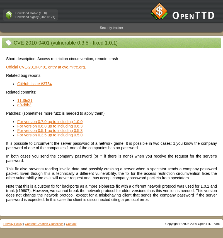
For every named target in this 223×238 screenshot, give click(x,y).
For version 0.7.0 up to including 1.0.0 (50, 121)
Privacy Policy (12, 223)
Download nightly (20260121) (35, 17)
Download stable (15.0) (31, 13)
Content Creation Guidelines (44, 223)
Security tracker (111, 28)
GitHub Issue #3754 (34, 84)
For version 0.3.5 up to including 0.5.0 (50, 135)
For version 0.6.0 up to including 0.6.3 (50, 126)
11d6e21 (25, 100)
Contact (71, 223)
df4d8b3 (24, 105)
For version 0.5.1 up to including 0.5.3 (50, 130)
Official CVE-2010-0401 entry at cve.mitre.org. (46, 67)
